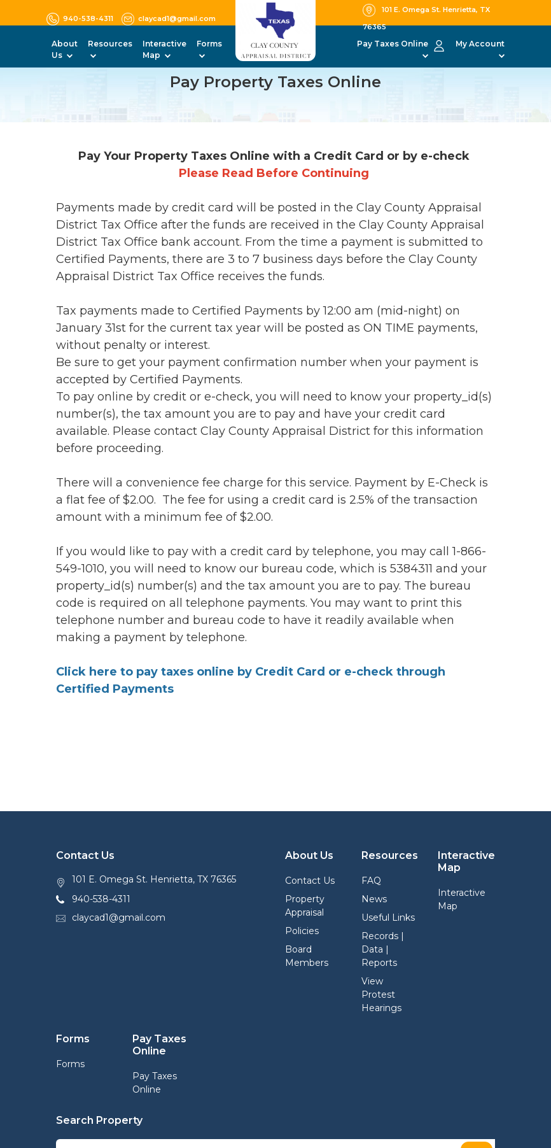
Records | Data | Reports (382, 949)
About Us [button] (65, 49)
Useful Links (388, 917)
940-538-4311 (101, 899)
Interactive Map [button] (164, 49)
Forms (70, 1064)
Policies (302, 931)
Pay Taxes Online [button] (392, 43)
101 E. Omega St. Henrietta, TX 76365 (154, 879)
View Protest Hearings (381, 994)
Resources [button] (110, 43)
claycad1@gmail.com (118, 917)
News (374, 899)
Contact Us (310, 880)
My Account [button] (480, 43)
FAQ (371, 880)
